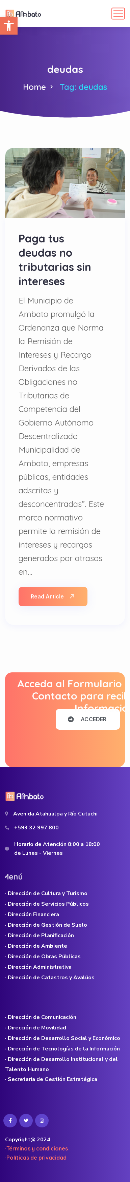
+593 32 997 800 (36, 827)
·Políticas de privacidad (36, 1157)
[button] (9, 26)
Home (34, 87)
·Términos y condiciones (36, 1148)
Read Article (52, 596)
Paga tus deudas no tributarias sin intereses (55, 260)
